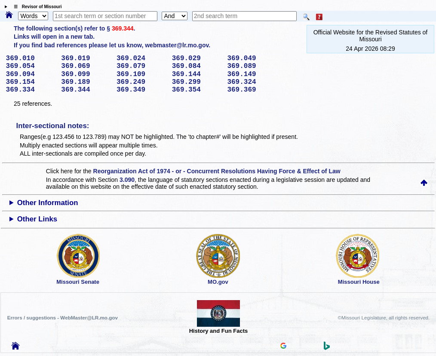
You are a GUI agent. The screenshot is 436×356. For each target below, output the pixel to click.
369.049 (251, 58)
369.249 (141, 82)
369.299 (196, 82)
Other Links (37, 219)
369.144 (196, 74)
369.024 (141, 58)
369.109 (141, 74)
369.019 (86, 58)
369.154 (30, 82)
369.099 (86, 74)
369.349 (141, 90)
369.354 (196, 90)
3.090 (127, 179)
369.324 (251, 82)
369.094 (30, 74)
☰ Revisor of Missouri (35, 6)
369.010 (30, 58)
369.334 (30, 90)
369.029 (196, 58)
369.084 (196, 66)
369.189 (86, 82)
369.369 (251, 90)
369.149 (251, 74)
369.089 (251, 66)
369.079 (141, 66)
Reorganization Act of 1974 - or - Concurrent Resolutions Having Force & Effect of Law (217, 171)
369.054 (30, 66)
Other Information (47, 203)
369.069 (86, 66)
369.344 (123, 28)
